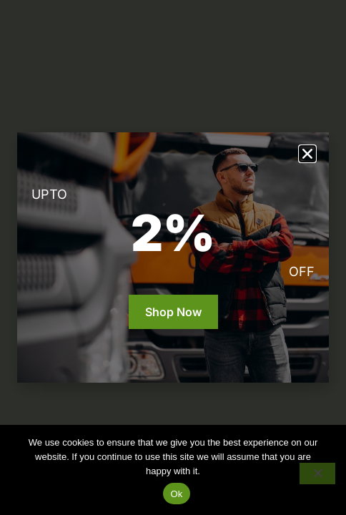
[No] (317, 473)
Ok (176, 494)
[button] (307, 154)
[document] (173, 257)
